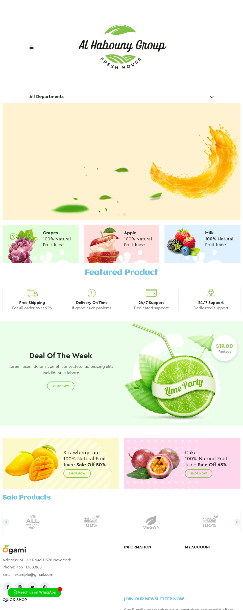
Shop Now (61, 385)
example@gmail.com (33, 575)
